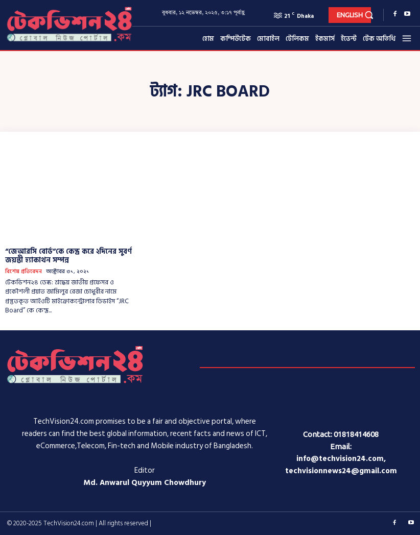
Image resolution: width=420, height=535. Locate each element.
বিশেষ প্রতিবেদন (23, 272)
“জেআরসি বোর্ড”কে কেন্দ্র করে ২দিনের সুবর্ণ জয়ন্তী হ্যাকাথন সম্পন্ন (68, 256)
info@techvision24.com (340, 458)
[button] (369, 15)
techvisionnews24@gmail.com (341, 471)
